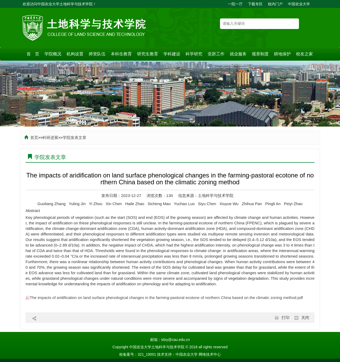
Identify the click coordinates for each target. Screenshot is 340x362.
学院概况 (52, 54)
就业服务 (238, 54)
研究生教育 (147, 54)
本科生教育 (121, 54)
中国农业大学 (299, 4)
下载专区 (255, 4)
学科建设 (171, 54)
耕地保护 (282, 54)
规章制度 (260, 54)
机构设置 (75, 54)
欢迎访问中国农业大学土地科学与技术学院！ (59, 4)
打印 (285, 317)
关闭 (305, 317)
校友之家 (304, 54)
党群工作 (216, 54)
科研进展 (50, 137)
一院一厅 (235, 4)
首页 (31, 137)
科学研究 (194, 54)
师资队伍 (97, 54)
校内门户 (275, 4)
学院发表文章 (74, 137)
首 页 (33, 54)
